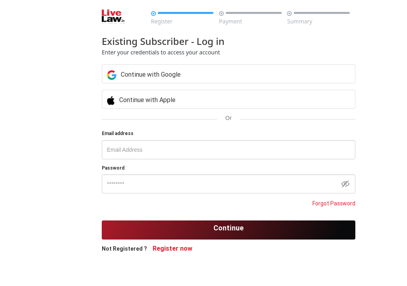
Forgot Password (296, 203)
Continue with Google (221, 74)
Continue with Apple (221, 99)
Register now (195, 248)
